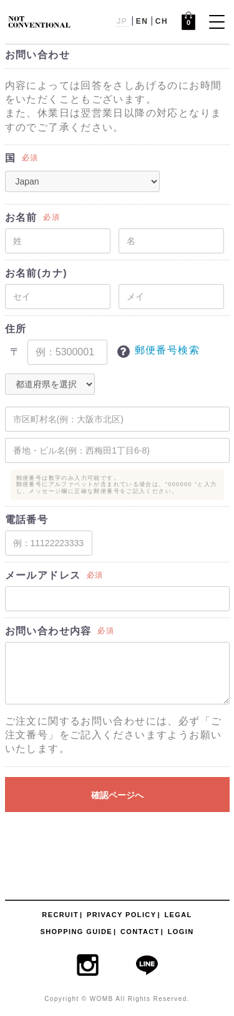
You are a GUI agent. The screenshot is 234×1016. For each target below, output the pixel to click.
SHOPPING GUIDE (76, 931)
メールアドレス (43, 575)
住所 (16, 328)
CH (161, 21)
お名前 (21, 217)
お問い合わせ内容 (48, 631)
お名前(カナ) (36, 273)
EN (142, 21)
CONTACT (140, 931)
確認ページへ (117, 795)
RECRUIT (60, 914)
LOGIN (181, 931)
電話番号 (27, 519)
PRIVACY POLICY (122, 914)
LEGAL (178, 914)
